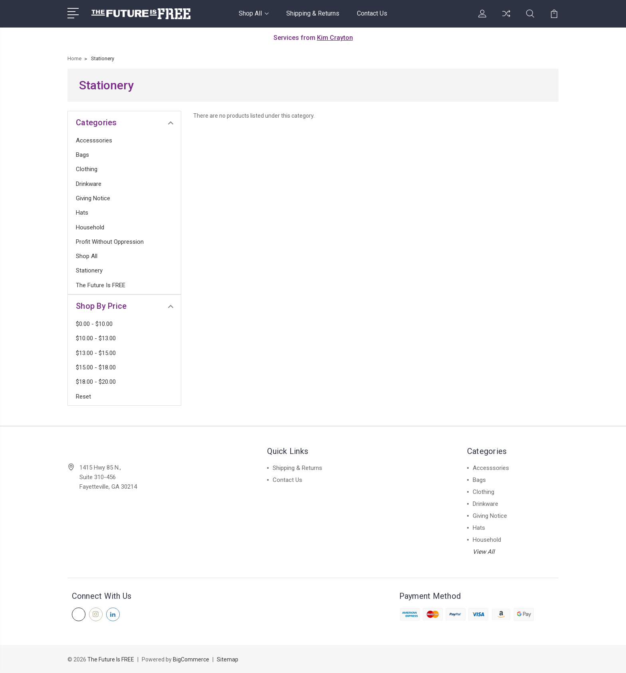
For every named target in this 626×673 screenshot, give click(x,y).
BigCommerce (191, 659)
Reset (83, 396)
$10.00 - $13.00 (96, 338)
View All (484, 551)
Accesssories (94, 140)
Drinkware (88, 183)
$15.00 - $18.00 (96, 367)
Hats (82, 212)
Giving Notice (93, 198)
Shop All (254, 13)
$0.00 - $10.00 (94, 324)
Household (90, 227)
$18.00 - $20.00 (96, 381)
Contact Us (372, 13)
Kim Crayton (335, 37)
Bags (82, 154)
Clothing (86, 169)
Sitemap (227, 659)
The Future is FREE (100, 285)
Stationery (89, 270)
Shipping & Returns (312, 13)
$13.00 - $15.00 (96, 353)
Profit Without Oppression (110, 241)
